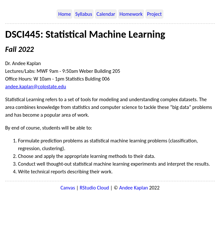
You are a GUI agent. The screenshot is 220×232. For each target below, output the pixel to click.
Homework (131, 14)
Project (154, 14)
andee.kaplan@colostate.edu (35, 86)
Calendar (105, 14)
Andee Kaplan (133, 188)
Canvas (67, 188)
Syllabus (83, 14)
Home (64, 14)
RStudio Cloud (94, 188)
